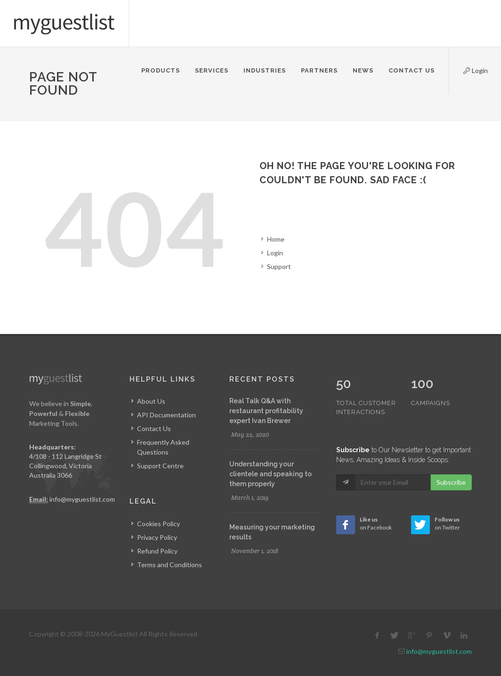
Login (467, 69)
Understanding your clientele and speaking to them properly (270, 474)
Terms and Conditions (169, 565)
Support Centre (160, 466)
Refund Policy (157, 551)
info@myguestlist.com (82, 499)
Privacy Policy (157, 537)
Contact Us (154, 428)
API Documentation (166, 415)
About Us (151, 401)
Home (275, 239)
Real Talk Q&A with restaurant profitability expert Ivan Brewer (266, 410)
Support (279, 266)
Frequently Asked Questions (163, 447)
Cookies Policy (158, 524)
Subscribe (451, 462)
